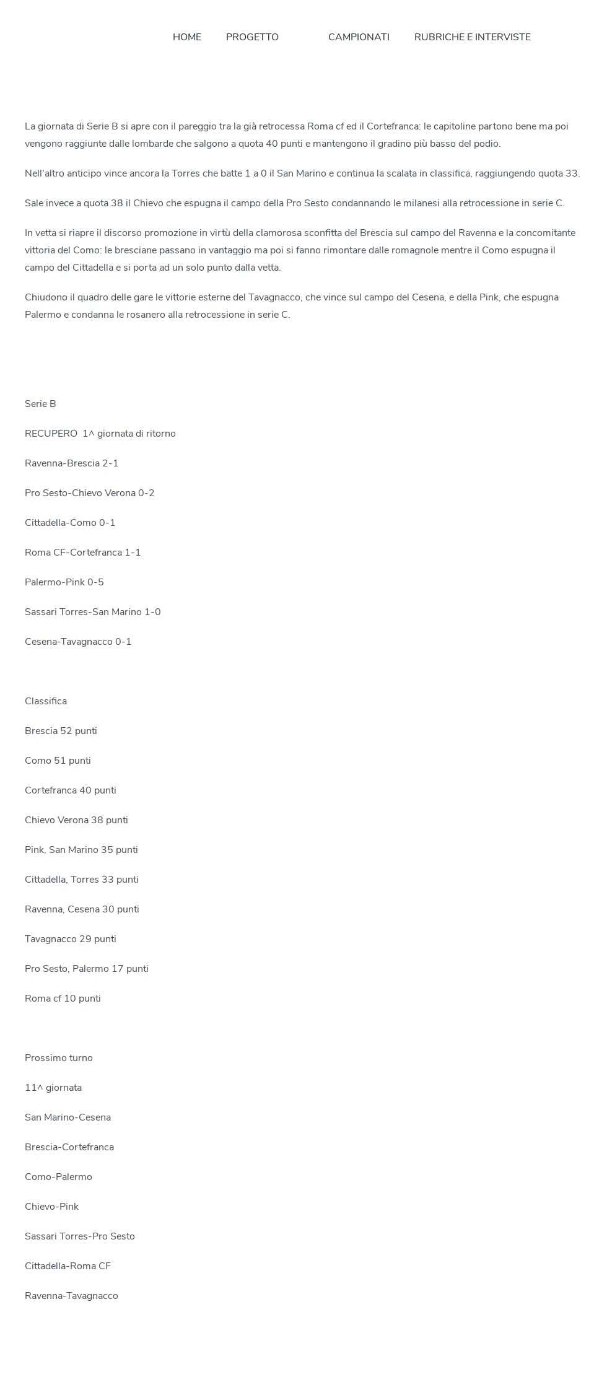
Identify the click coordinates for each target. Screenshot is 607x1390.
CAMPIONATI (359, 37)
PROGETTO (252, 37)
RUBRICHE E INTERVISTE (472, 37)
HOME (187, 37)
